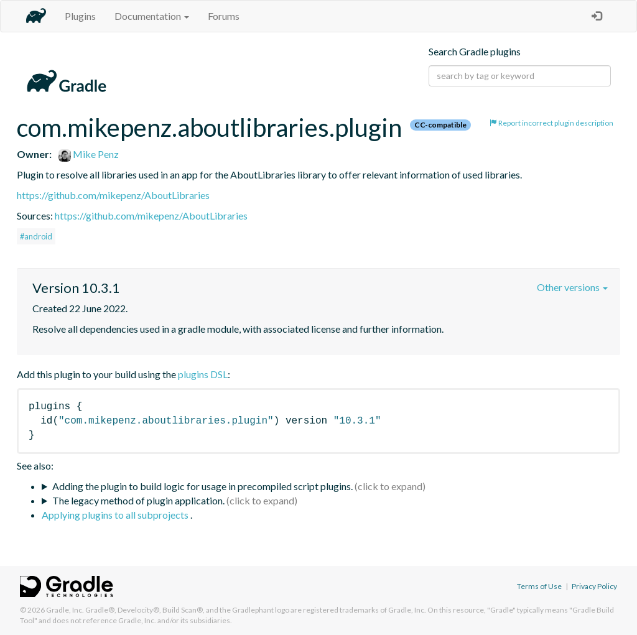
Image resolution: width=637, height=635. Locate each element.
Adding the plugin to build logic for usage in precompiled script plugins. (202, 486)
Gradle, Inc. (65, 609)
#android (36, 236)
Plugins (80, 16)
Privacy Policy (594, 586)
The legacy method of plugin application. (138, 500)
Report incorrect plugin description (551, 122)
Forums (223, 16)
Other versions (572, 287)
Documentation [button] (151, 16)
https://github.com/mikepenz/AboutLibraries (113, 195)
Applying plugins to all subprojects (116, 515)
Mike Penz (88, 154)
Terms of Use (539, 586)
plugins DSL (203, 374)
